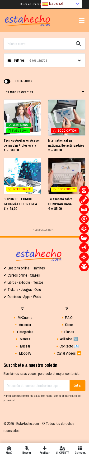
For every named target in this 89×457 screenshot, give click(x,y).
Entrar (77, 385)
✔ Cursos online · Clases (22, 275)
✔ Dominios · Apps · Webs (22, 296)
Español (52, 4)
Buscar (27, 450)
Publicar (44, 450)
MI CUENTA (62, 450)
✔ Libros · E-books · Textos (23, 282)
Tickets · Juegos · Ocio (24, 289)
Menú (9, 450)
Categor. (80, 450)
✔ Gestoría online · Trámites (24, 268)
